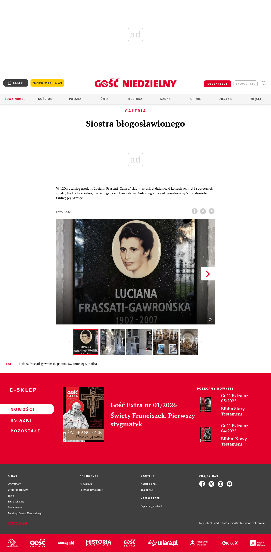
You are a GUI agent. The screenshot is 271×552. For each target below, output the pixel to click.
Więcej (255, 99)
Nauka (165, 99)
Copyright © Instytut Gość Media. (217, 523)
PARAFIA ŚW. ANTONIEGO (71, 364)
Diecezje (225, 99)
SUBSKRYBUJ (217, 83)
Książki (20, 420)
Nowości (20, 409)
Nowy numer (15, 99)
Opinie (195, 99)
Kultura (135, 99)
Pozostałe (20, 430)
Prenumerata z (47, 83)
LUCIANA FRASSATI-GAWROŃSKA (37, 364)
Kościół (45, 99)
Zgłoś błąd (17, 523)
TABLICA (92, 364)
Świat (105, 99)
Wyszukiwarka (264, 83)
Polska (75, 99)
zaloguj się (245, 83)
